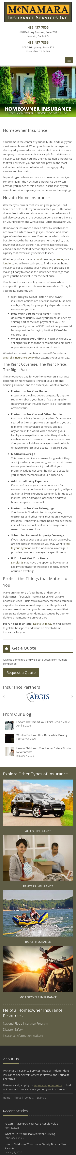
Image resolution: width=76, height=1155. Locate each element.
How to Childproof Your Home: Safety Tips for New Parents (38, 752)
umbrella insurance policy (19, 357)
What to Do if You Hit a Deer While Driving (38, 738)
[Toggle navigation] (69, 60)
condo (40, 259)
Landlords (17, 562)
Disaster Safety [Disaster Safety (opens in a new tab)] (12, 1029)
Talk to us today (42, 624)
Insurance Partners (21, 687)
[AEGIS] (38, 697)
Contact (29, 1097)
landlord (8, 263)
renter (59, 259)
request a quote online (48, 1085)
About (17, 1097)
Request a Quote (21, 672)
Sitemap (41, 1097)
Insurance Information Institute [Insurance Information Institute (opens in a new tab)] (23, 1036)
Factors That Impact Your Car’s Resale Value (38, 725)
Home (6, 1097)
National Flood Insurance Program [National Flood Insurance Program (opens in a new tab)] (25, 1023)
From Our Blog (17, 714)
